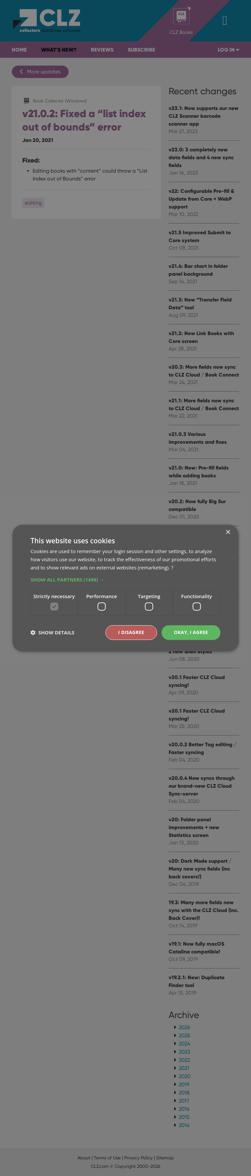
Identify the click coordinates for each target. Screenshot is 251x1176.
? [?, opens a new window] (172, 567)
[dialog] (125, 588)
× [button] (228, 532)
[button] (125, 579)
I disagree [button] (131, 632)
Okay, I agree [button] (191, 632)
